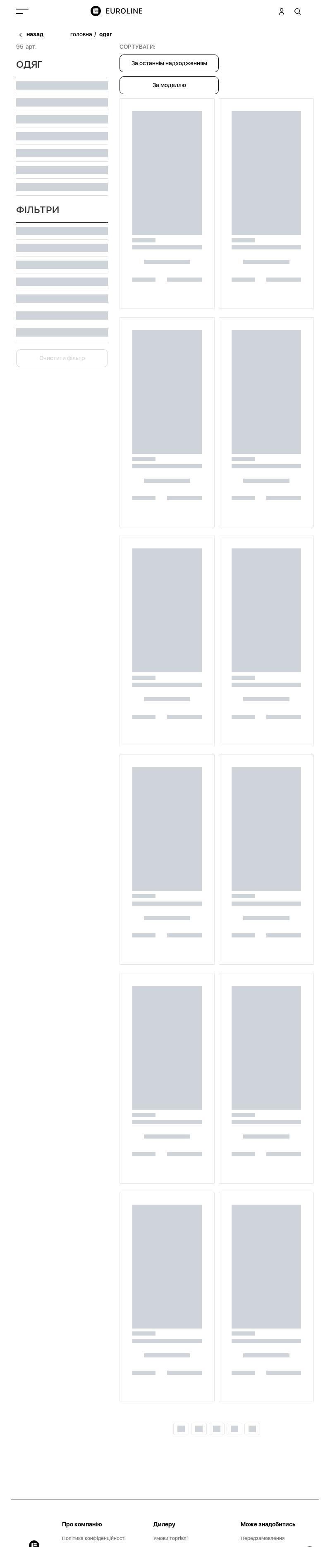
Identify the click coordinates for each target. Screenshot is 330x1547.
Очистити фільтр (62, 358)
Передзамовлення (263, 1538)
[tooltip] (298, 11)
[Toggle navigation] (22, 11)
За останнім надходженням (169, 63)
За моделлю (169, 85)
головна (81, 34)
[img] (122, 11)
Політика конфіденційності (94, 1538)
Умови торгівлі (170, 1538)
